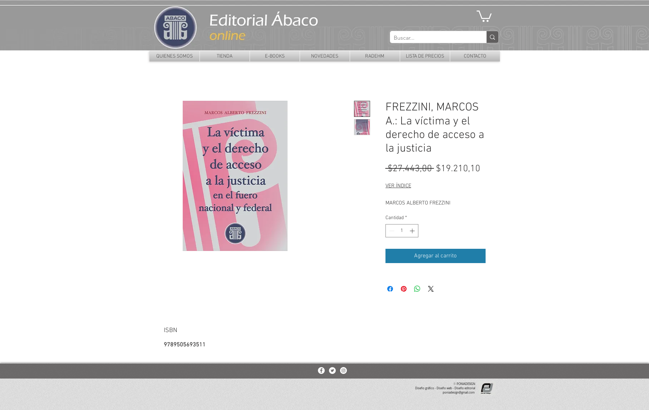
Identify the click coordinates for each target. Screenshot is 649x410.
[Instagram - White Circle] (343, 370)
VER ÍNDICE (398, 186)
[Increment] (412, 230)
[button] (484, 15)
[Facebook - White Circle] (321, 370)
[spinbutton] (401, 230)
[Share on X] (431, 289)
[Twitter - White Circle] (332, 370)
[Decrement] (391, 230)
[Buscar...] (433, 38)
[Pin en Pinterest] (403, 289)
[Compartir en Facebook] (390, 289)
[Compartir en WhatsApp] (417, 289)
